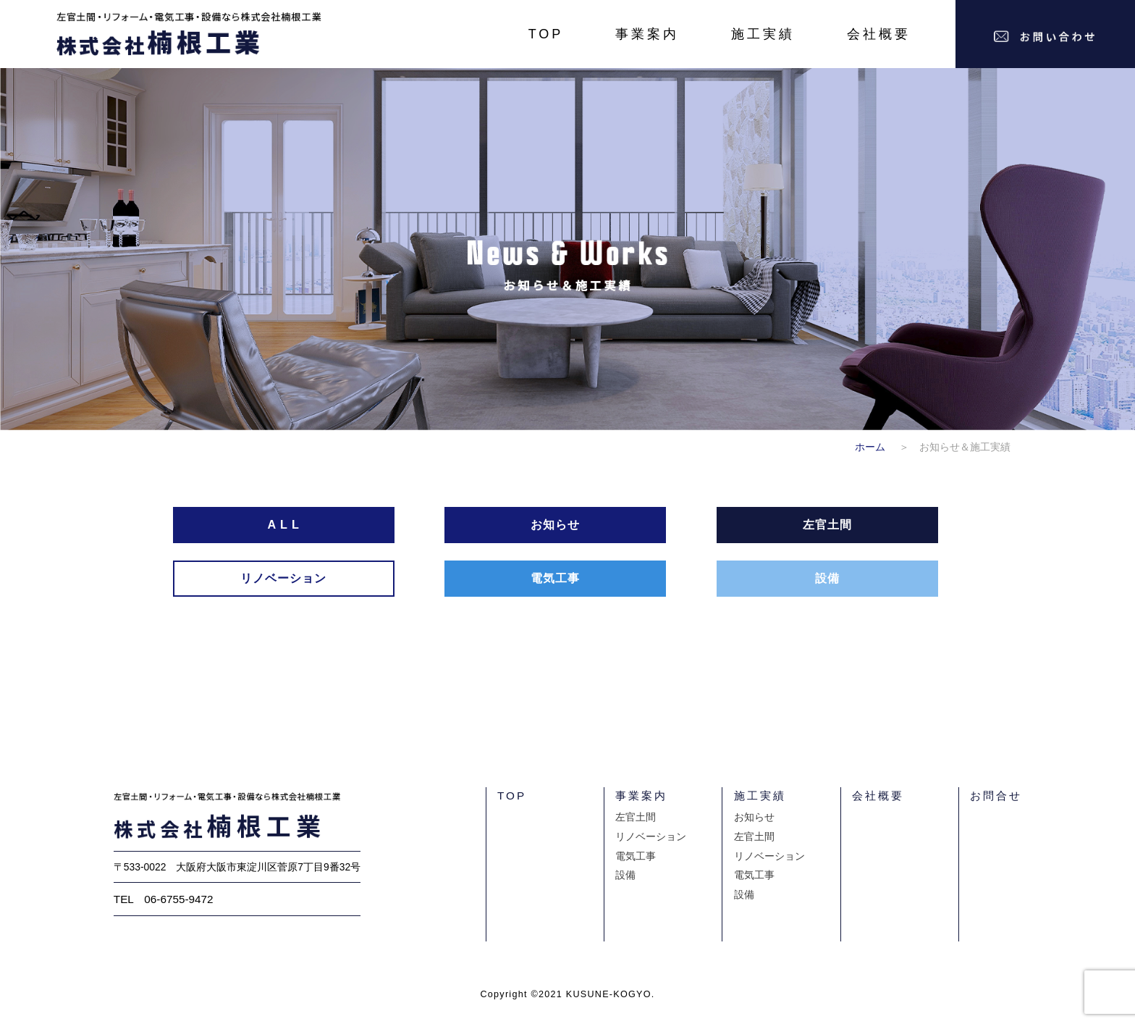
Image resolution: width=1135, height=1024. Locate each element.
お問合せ (996, 795)
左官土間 (635, 817)
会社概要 (879, 34)
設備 (625, 875)
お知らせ (754, 817)
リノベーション (650, 836)
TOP (546, 34)
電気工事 (635, 856)
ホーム (875, 447)
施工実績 (763, 34)
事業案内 (647, 34)
